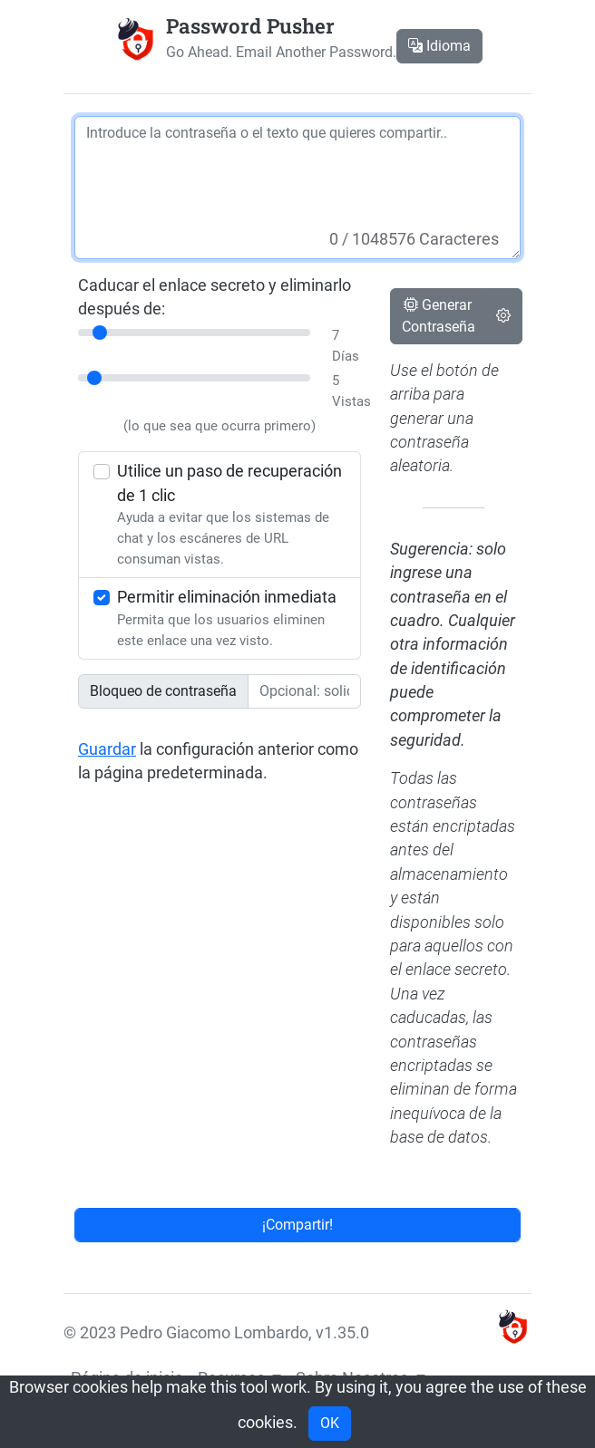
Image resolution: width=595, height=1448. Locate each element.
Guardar (107, 749)
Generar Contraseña (438, 315)
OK (329, 1423)
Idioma (439, 45)
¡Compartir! (297, 1224)
